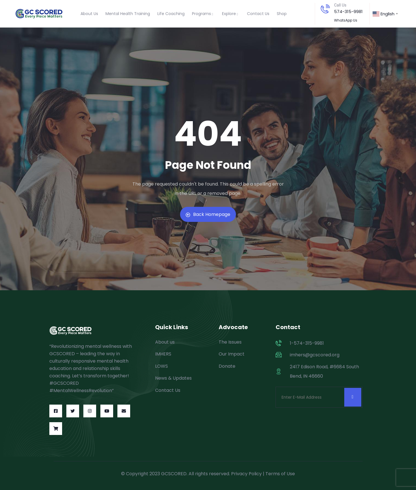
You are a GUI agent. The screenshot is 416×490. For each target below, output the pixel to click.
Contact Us (258, 13)
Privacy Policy (246, 473)
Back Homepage (208, 214)
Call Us (340, 5)
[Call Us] (325, 8)
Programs (203, 13)
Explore (231, 13)
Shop (282, 13)
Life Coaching (171, 13)
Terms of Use (280, 473)
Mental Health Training (127, 13)
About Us (89, 13)
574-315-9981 (348, 11)
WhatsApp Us (345, 20)
